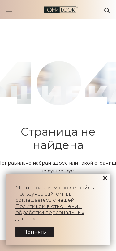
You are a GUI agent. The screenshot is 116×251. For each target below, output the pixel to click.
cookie (67, 188)
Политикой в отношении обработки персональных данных (49, 212)
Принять (34, 232)
